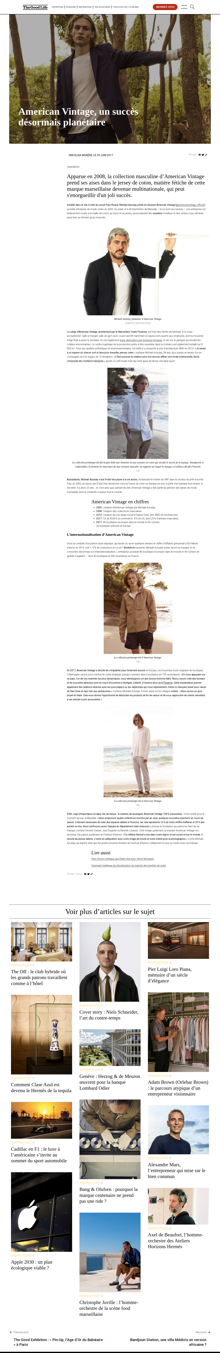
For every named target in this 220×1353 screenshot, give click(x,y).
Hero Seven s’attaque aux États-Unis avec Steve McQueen (122, 858)
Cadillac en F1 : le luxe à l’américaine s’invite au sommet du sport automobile (39, 1154)
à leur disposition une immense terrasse (141, 340)
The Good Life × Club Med (126, 7)
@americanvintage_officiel (190, 204)
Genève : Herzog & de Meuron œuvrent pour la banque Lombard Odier (109, 1082)
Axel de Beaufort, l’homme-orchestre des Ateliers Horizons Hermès (175, 1240)
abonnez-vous (165, 7)
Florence (167, 682)
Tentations (57, 7)
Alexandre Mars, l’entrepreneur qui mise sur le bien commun (176, 1170)
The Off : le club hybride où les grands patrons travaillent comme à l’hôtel (39, 977)
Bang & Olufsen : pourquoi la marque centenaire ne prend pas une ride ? (108, 1195)
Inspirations (85, 7)
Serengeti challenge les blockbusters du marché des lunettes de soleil (128, 865)
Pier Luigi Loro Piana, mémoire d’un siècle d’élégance (170, 975)
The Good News (102, 7)
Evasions (71, 7)
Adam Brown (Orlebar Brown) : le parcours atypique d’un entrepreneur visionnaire (178, 1088)
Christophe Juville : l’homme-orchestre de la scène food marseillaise (108, 1308)
